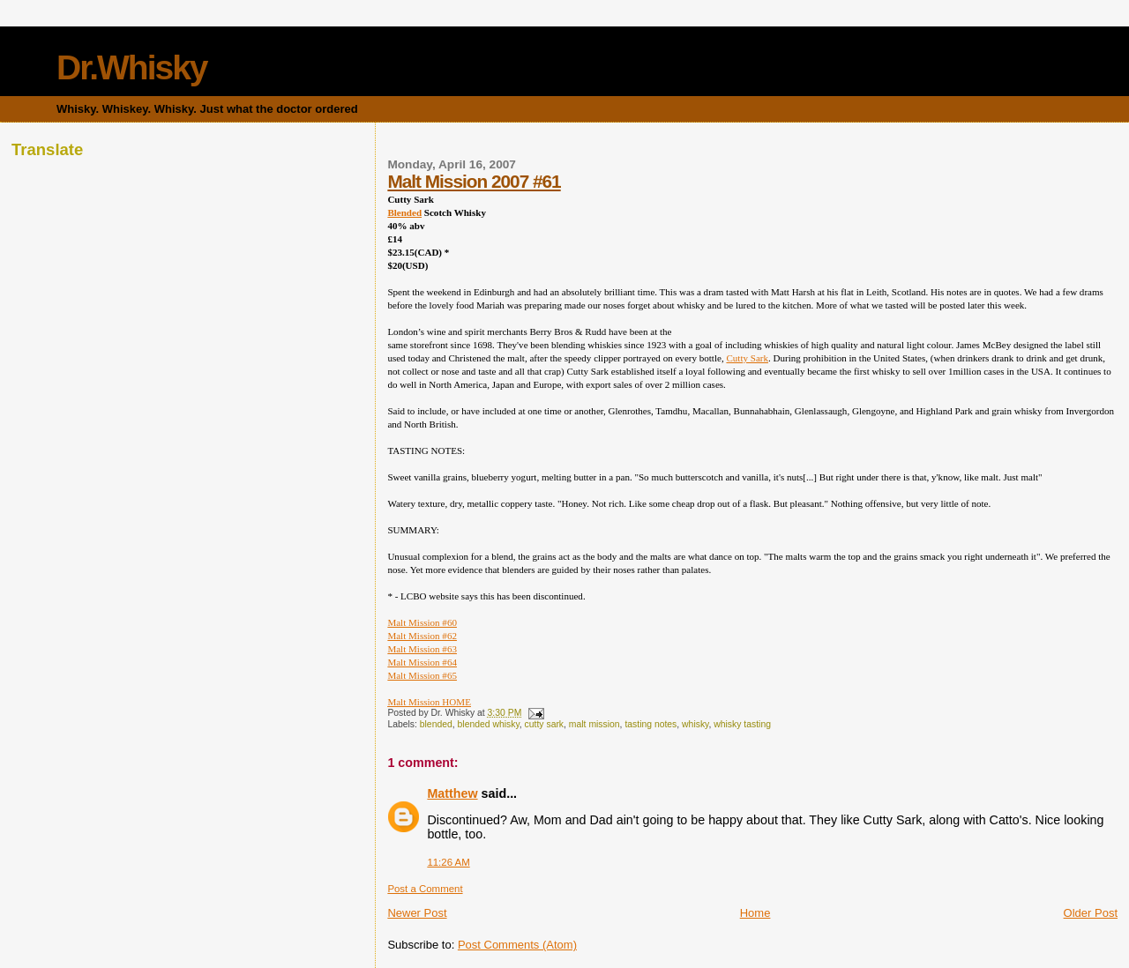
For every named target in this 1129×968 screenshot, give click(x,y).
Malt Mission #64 (422, 662)
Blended (404, 212)
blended (436, 724)
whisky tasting (742, 724)
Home (755, 913)
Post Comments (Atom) (517, 944)
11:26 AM (448, 862)
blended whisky (489, 724)
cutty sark (544, 724)
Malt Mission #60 (422, 622)
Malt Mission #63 (422, 649)
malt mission (594, 724)
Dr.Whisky (131, 67)
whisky (695, 724)
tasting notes (650, 724)
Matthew (452, 793)
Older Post (1091, 913)
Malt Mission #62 (422, 635)
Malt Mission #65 (422, 675)
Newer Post (416, 913)
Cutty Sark (747, 358)
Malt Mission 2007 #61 (473, 181)
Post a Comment (424, 888)
